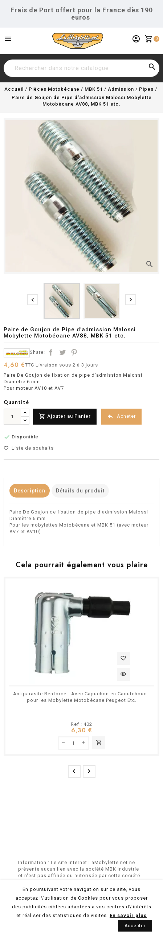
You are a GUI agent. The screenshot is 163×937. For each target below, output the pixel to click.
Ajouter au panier (98, 742)
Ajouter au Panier (65, 416)
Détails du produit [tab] (80, 491)
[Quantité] (12, 417)
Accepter (135, 925)
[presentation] (32, 299)
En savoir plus (128, 915)
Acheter (121, 416)
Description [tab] (29, 491)
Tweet (62, 352)
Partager (51, 352)
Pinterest (74, 352)
